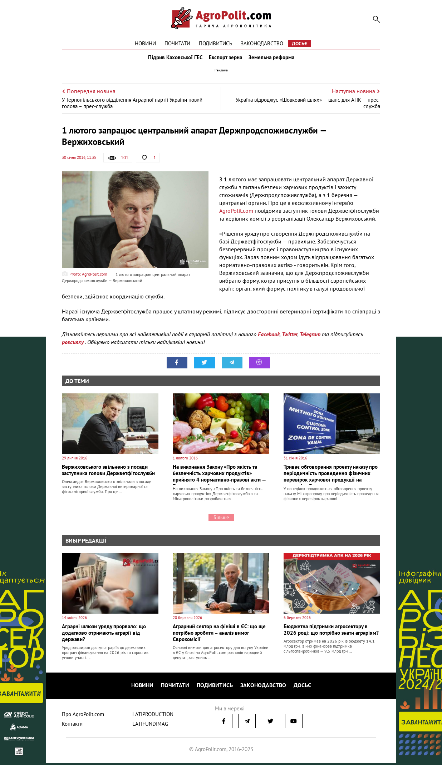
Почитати (177, 43)
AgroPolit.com (236, 215)
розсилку (73, 347)
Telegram (310, 339)
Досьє (299, 43)
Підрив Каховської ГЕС (173, 60)
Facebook (269, 339)
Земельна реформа (273, 60)
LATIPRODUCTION (152, 716)
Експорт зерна (225, 60)
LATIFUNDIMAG (150, 726)
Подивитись (215, 43)
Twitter (290, 339)
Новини (145, 43)
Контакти (72, 726)
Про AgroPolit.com (83, 716)
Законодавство (262, 43)
